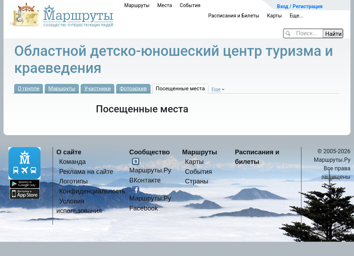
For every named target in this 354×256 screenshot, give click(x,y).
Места (164, 5)
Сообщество (149, 152)
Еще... (296, 15)
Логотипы (73, 181)
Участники (97, 88)
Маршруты (136, 5)
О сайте (69, 152)
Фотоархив (133, 88)
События (190, 5)
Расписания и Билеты (233, 15)
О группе (28, 88)
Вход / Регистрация (300, 6)
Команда (72, 161)
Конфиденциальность (92, 191)
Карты (274, 15)
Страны (196, 181)
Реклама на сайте (86, 171)
